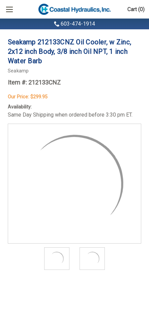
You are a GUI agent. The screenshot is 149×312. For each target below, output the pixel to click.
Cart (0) (136, 9)
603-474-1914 (78, 24)
